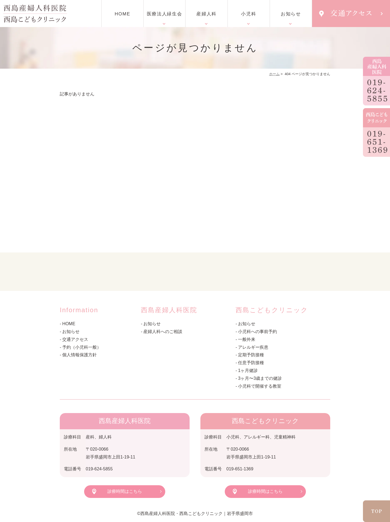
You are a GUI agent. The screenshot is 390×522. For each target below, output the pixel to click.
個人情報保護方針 (79, 355)
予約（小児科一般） (81, 347)
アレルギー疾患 (253, 347)
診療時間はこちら (124, 491)
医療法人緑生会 (164, 13)
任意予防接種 (251, 362)
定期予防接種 (251, 355)
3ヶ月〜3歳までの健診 (260, 378)
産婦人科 (206, 13)
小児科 (248, 13)
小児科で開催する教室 (259, 386)
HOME (122, 13)
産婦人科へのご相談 (162, 331)
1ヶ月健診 (248, 370)
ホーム (274, 74)
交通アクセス (75, 339)
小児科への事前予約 (257, 331)
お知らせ (291, 13)
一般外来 (246, 339)
